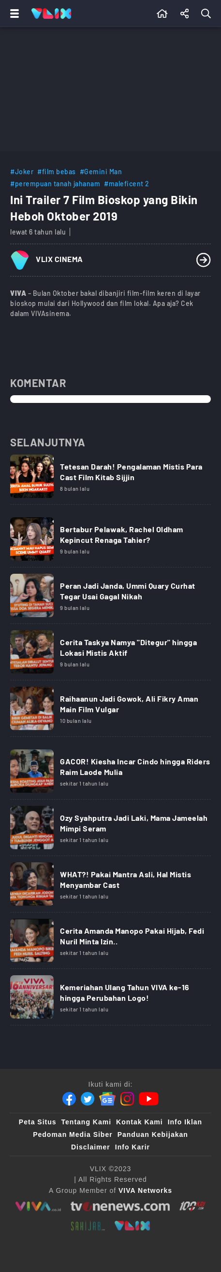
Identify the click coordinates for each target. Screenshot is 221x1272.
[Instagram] (127, 1099)
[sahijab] (88, 1226)
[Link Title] (110, 480)
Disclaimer (90, 1147)
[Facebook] (69, 1099)
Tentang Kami (86, 1122)
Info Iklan (185, 1122)
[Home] (51, 13)
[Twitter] (87, 1099)
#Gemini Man (101, 171)
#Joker (21, 171)
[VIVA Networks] (145, 1190)
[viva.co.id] (37, 1206)
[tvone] (120, 1206)
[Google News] (107, 1099)
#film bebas (56, 171)
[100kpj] (192, 1206)
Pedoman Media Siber (72, 1134)
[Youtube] (149, 1099)
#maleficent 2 (126, 184)
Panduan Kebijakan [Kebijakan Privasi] (153, 1134)
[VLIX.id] (132, 1226)
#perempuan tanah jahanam (55, 184)
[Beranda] (162, 13)
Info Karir (132, 1147)
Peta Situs (38, 1122)
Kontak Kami (139, 1122)
